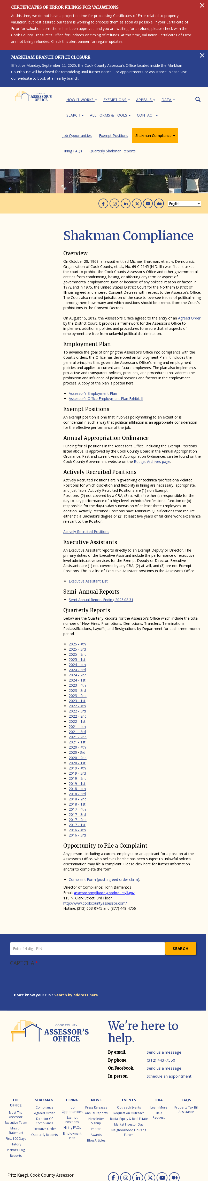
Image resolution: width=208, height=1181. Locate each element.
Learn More (158, 1066)
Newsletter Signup (96, 1080)
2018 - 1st (77, 763)
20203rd (77, 711)
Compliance (44, 1066)
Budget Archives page (152, 420)
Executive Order (44, 1088)
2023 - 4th (77, 644)
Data (168, 99)
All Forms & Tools (110, 115)
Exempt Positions (29, 213)
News (96, 1058)
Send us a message (164, 1011)
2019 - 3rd (77, 732)
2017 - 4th (77, 768)
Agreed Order (189, 277)
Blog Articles (96, 1099)
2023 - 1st (77, 659)
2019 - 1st (77, 742)
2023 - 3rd (77, 649)
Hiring (72, 1058)
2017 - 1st (77, 783)
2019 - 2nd (78, 737)
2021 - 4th (77, 685)
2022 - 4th (77, 664)
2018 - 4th (77, 747)
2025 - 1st (77, 618)
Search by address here (76, 954)
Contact (147, 115)
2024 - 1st (77, 639)
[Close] (202, 5)
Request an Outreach (128, 1072)
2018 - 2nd (78, 758)
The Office (16, 1061)
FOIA (159, 1058)
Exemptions (116, 99)
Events (129, 1058)
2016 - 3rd (77, 794)
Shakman (44, 1058)
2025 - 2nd (78, 613)
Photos (96, 1088)
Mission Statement (16, 1089)
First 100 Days (16, 1097)
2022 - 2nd (78, 675)
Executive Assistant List (88, 540)
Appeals (145, 99)
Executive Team (16, 1081)
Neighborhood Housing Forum (128, 1091)
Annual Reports (96, 1072)
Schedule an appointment (169, 1035)
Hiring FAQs (25, 226)
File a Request (159, 1074)
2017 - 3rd (77, 773)
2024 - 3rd (77, 628)
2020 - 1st (77, 721)
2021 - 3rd (77, 690)
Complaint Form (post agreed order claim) (104, 838)
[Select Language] (184, 163)
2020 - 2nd (78, 716)
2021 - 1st (77, 701)
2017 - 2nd (78, 778)
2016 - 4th (77, 788)
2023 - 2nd (78, 654)
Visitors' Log (16, 1109)
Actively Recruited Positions (86, 490)
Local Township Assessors (29, 1155)
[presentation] (53, 941)
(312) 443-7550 (161, 1019)
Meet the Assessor (15, 1073)
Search (75, 115)
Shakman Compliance (35, 219)
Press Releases (96, 1066)
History (16, 1103)
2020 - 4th (77, 706)
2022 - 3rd (77, 670)
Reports (16, 1114)
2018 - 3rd (77, 752)
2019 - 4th (77, 727)
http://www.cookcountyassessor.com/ (95, 862)
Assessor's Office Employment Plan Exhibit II (106, 357)
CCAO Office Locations (74, 1155)
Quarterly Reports (44, 1094)
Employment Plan (72, 1094)
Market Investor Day (128, 1083)
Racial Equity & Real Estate (129, 1078)
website (25, 78)
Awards (96, 1094)
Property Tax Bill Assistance (186, 1068)
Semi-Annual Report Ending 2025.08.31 (101, 558)
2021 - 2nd (78, 695)
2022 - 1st (77, 680)
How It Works (81, 99)
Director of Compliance (44, 1080)
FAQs (186, 1058)
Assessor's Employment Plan (93, 352)
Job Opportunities (29, 206)
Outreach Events (129, 1066)
